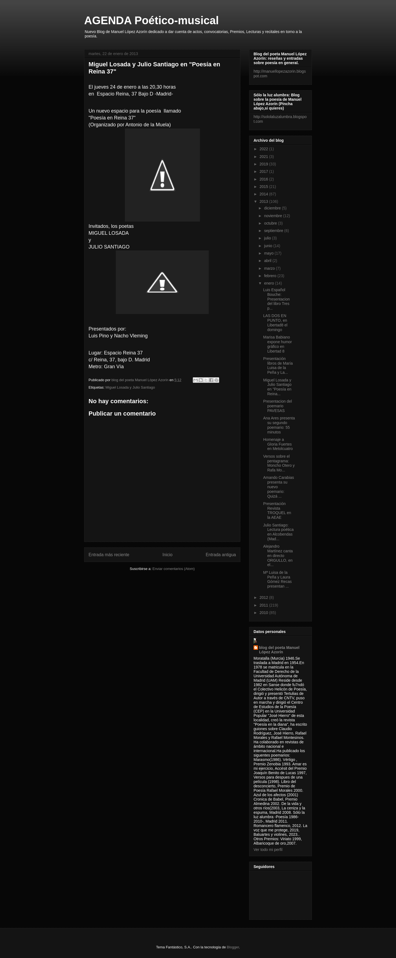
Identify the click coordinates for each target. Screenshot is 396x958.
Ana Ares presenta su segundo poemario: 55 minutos (279, 425)
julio (268, 238)
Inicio (167, 554)
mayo (269, 253)
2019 (264, 164)
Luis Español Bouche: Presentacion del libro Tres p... (276, 299)
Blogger (233, 947)
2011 (264, 605)
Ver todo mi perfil (268, 849)
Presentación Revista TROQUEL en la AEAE (277, 510)
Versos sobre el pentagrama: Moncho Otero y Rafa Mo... (279, 463)
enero (269, 283)
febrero (270, 276)
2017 (264, 171)
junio (268, 246)
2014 (264, 194)
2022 (264, 149)
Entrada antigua (221, 554)
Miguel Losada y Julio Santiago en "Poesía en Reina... (277, 387)
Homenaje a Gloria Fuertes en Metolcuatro (278, 444)
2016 (264, 179)
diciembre (273, 208)
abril (268, 260)
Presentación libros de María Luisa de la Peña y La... (278, 365)
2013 (264, 201)
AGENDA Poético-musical (151, 20)
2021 (264, 156)
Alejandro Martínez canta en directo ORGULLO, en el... (278, 555)
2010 (264, 612)
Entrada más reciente (109, 554)
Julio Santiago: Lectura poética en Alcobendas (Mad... (278, 532)
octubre (271, 223)
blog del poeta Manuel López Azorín (279, 649)
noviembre (273, 216)
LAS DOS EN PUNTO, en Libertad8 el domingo (275, 322)
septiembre (274, 230)
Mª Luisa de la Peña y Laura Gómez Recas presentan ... (277, 579)
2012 (264, 597)
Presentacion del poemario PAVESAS (277, 406)
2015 (264, 186)
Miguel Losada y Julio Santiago (130, 387)
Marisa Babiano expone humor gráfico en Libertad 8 (277, 344)
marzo (270, 268)
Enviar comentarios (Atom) (173, 569)
